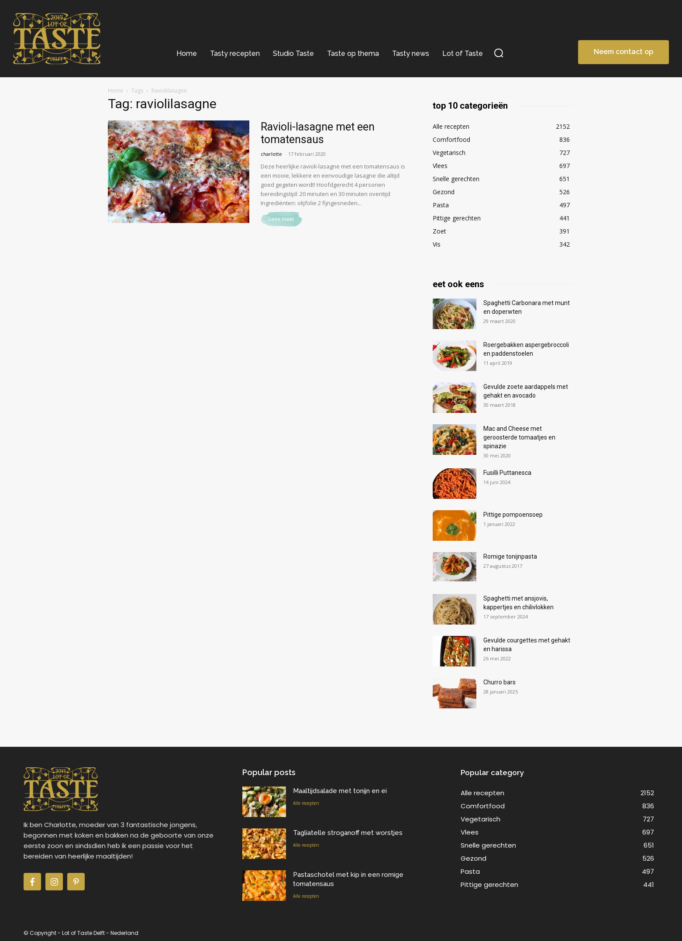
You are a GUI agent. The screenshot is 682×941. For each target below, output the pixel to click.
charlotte (271, 154)
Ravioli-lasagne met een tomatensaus (318, 133)
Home (115, 90)
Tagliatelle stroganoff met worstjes (348, 833)
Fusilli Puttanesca (507, 472)
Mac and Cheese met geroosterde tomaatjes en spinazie (519, 437)
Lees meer (281, 219)
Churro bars (499, 682)
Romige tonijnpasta (510, 556)
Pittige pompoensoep (513, 514)
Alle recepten (306, 803)
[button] (498, 52)
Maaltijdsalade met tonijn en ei (340, 791)
